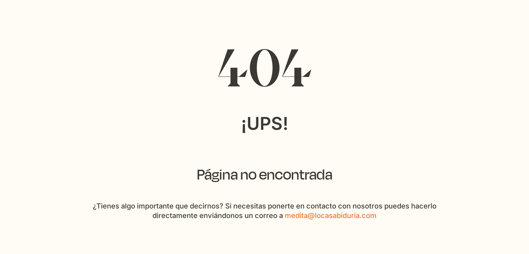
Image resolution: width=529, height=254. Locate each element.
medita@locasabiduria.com (331, 215)
